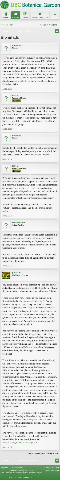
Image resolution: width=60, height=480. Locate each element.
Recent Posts (7, 25)
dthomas (16, 45)
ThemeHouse (36, 473)
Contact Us (48, 467)
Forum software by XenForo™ (21, 471)
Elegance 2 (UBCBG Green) (12, 467)
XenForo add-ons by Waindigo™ (21, 477)
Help (57, 467)
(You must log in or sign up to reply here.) (43, 453)
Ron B (15, 95)
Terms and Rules (52, 471)
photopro (16, 272)
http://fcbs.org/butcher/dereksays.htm (19, 442)
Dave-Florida (18, 222)
